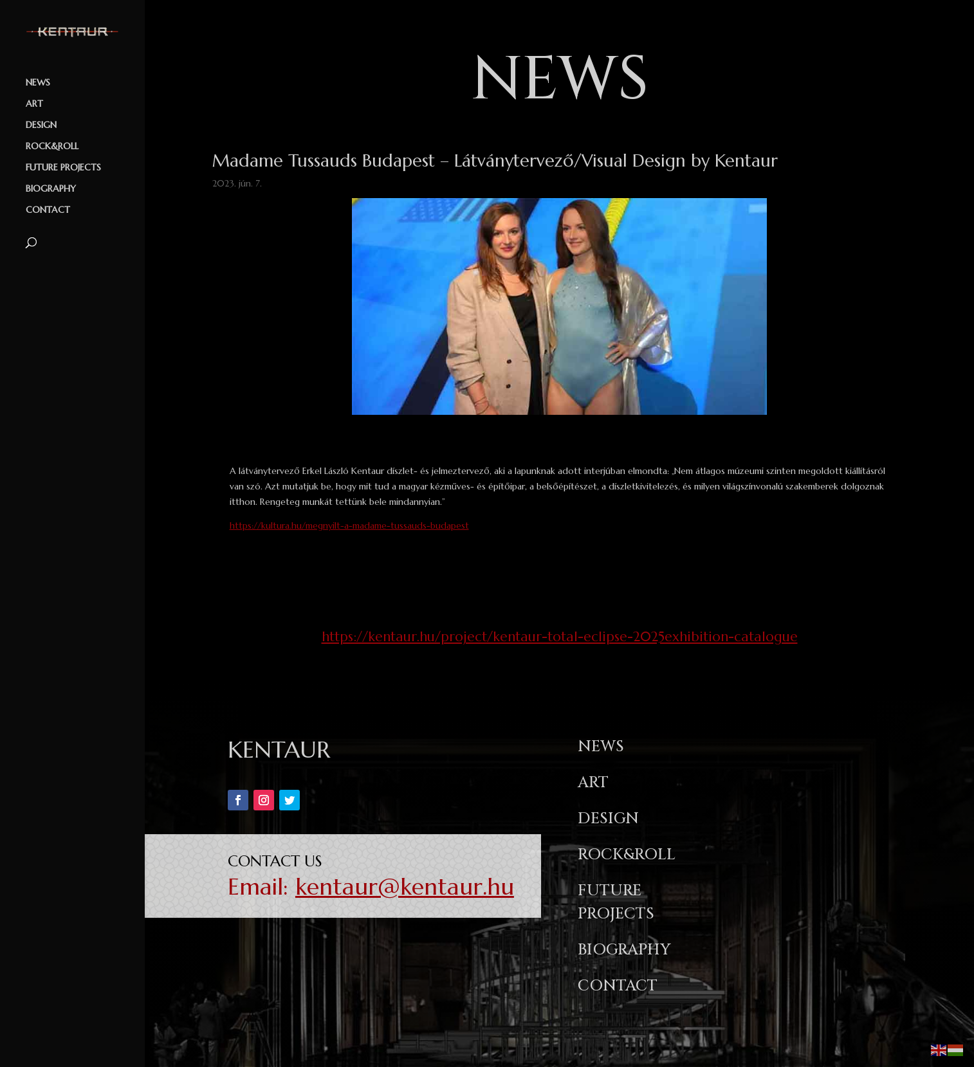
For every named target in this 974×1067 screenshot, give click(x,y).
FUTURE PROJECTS (63, 168)
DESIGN (41, 125)
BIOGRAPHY (51, 189)
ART (34, 104)
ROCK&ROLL (52, 146)
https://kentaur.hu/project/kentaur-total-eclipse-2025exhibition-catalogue (560, 636)
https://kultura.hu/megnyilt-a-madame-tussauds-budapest (349, 525)
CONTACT (48, 210)
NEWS (38, 83)
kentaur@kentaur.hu (404, 886)
